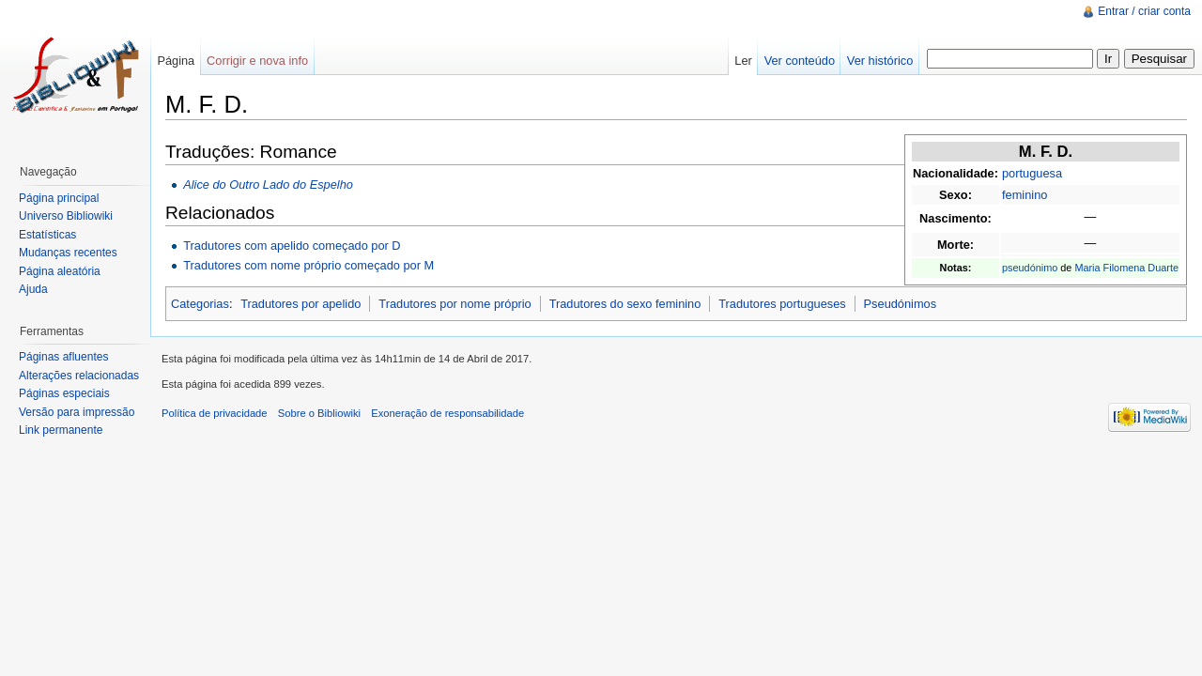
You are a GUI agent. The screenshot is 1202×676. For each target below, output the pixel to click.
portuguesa (1032, 173)
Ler (743, 61)
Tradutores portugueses (781, 304)
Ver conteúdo (799, 61)
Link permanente (60, 430)
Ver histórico (880, 61)
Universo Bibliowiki (66, 216)
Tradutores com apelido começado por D (291, 245)
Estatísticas (47, 234)
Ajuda (33, 289)
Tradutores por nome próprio (454, 304)
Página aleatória (59, 271)
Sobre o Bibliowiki (319, 413)
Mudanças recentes (68, 252)
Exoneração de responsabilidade (447, 413)
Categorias (200, 304)
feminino (1024, 195)
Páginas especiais (64, 393)
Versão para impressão (76, 412)
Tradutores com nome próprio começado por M (308, 265)
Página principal (59, 198)
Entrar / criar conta (1144, 11)
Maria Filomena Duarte (1126, 267)
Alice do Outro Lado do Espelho (268, 184)
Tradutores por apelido (300, 304)
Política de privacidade (215, 413)
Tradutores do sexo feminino (625, 304)
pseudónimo (1029, 267)
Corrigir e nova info (257, 61)
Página (175, 61)
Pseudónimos (900, 304)
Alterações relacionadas (79, 375)
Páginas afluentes (63, 356)
